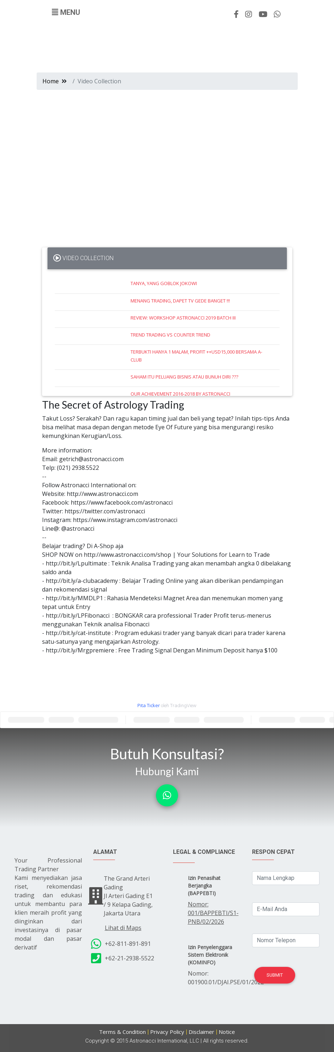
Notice (227, 1031)
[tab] (167, 258)
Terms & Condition (122, 1031)
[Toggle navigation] (66, 12)
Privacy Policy (167, 1031)
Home (50, 81)
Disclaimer (201, 1031)
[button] (167, 795)
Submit (275, 975)
